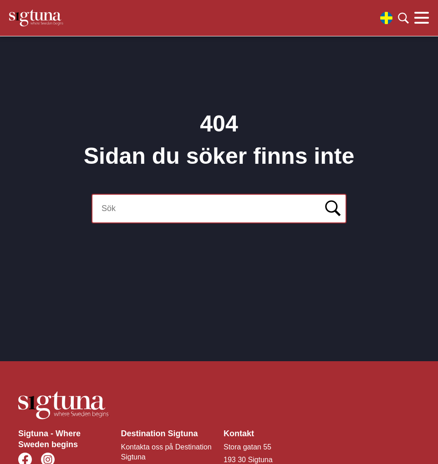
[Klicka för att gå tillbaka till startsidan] (36, 18)
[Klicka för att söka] (403, 18)
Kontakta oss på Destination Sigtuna (166, 452)
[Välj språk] (386, 18)
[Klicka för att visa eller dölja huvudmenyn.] (421, 18)
